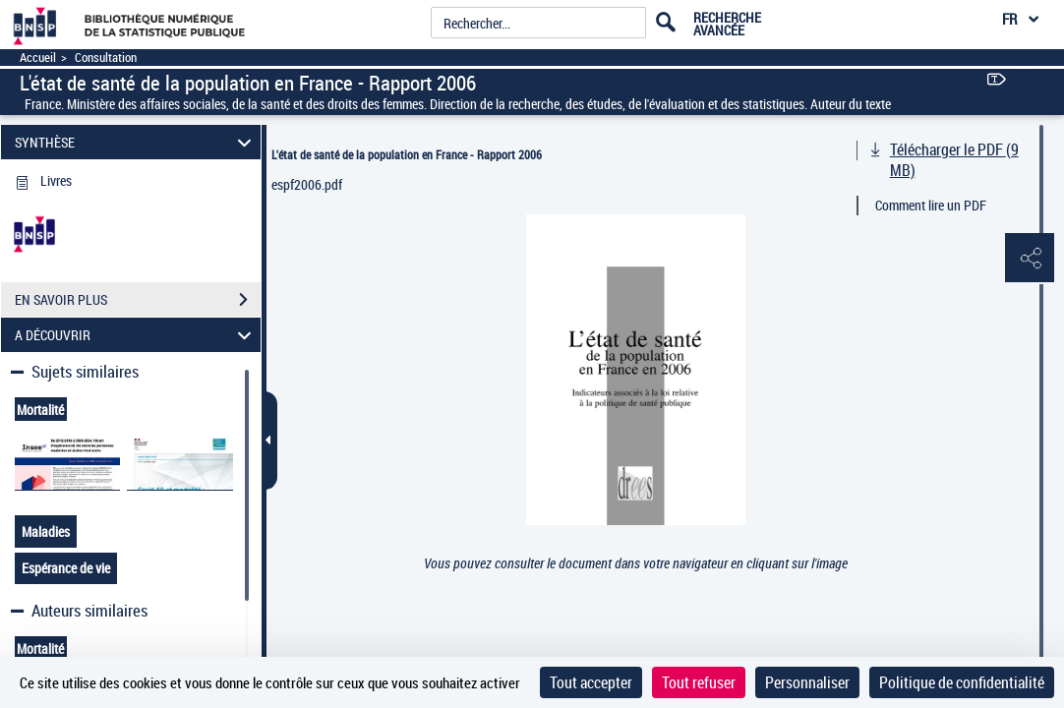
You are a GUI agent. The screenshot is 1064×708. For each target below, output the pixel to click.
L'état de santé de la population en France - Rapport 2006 (406, 154)
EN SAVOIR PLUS (138, 300)
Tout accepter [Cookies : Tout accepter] (591, 682)
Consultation (106, 57)
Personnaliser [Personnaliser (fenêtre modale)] (807, 682)
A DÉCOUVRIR (136, 335)
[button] (1029, 258)
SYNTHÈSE (136, 142)
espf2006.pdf (306, 184)
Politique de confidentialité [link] (961, 682)
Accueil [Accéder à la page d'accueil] (38, 57)
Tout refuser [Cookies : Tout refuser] (699, 682)
